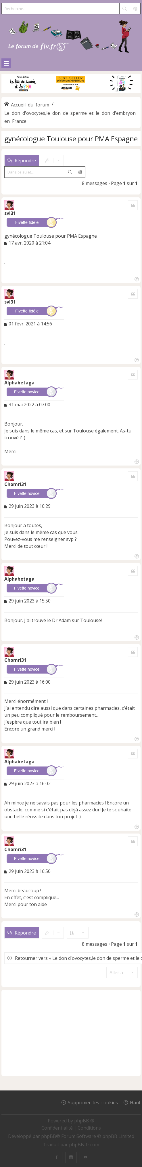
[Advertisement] (71, 1033)
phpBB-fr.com (84, 1144)
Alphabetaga (19, 383)
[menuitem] (57, 1128)
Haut (135, 1102)
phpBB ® (84, 1121)
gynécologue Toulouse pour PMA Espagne (71, 138)
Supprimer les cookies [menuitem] (93, 1102)
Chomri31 (15, 484)
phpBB (48, 1136)
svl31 (10, 213)
